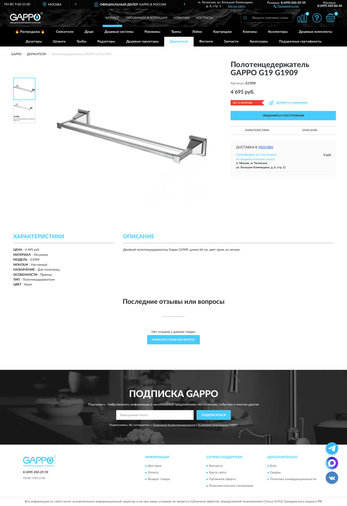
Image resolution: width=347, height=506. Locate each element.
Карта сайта (217, 472)
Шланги (59, 41)
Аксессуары (259, 41)
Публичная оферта (222, 479)
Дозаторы (34, 41)
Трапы (176, 31)
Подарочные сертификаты (300, 41)
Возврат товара (159, 479)
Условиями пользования (213, 425)
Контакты (204, 17)
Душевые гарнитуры (142, 41)
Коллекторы (278, 31)
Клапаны (250, 31)
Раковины (152, 31)
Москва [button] (265, 147)
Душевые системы (118, 31)
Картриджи (222, 31)
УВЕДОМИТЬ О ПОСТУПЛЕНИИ (283, 115)
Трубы (81, 41)
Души (89, 31)
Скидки (275, 472)
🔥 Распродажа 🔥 (30, 31)
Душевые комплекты (315, 31)
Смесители (64, 31)
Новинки (182, 17)
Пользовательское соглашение (231, 485)
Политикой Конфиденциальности (174, 425)
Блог (273, 465)
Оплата (153, 472)
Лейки (197, 31)
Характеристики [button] (257, 130)
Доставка (154, 465)
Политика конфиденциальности (293, 479)
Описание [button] (309, 130)
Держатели (179, 41)
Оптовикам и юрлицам (146, 17)
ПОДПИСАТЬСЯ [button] (214, 415)
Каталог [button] (112, 17)
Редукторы (106, 41)
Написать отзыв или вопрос (173, 339)
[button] (286, 6)
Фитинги (206, 41)
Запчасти (231, 41)
